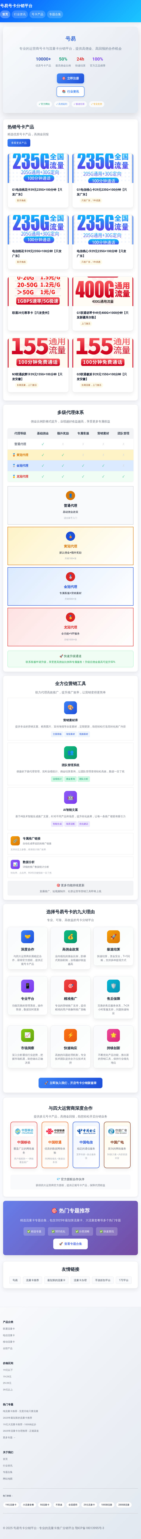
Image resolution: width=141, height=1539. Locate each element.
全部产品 (7, 1348)
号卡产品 (37, 14)
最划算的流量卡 (56, 1280)
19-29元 (7, 1376)
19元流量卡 (11, 1504)
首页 (5, 14)
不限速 (59, 1504)
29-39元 (7, 1383)
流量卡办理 (80, 1280)
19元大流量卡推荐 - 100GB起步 (19, 1424)
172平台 (124, 1280)
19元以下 (8, 1370)
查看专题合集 (70, 1244)
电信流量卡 (9, 1335)
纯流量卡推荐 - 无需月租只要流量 (20, 1411)
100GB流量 (106, 1504)
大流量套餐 (28, 1504)
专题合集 (55, 14)
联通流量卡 (9, 1328)
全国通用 (72, 1504)
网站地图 (7, 1478)
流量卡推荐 (32, 1280)
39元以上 (8, 1389)
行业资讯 (20, 14)
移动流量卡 (9, 1341)
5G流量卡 (45, 1504)
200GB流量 (123, 1504)
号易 (15, 1280)
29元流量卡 (89, 1504)
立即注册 (70, 78)
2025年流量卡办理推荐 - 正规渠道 (21, 1430)
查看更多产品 (19, 142)
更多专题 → (9, 1437)
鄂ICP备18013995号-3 (89, 1528)
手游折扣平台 (103, 1280)
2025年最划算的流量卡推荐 (17, 1417)
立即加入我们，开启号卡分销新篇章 (70, 1083)
